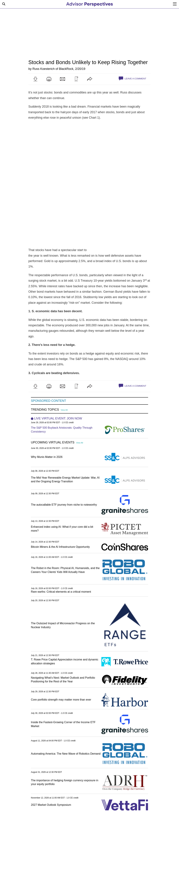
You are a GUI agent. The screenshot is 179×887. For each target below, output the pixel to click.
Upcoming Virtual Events (52, 442)
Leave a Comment (132, 78)
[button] (35, 79)
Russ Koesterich (43, 69)
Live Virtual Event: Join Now (58, 418)
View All (64, 410)
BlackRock (66, 69)
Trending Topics (45, 409)
